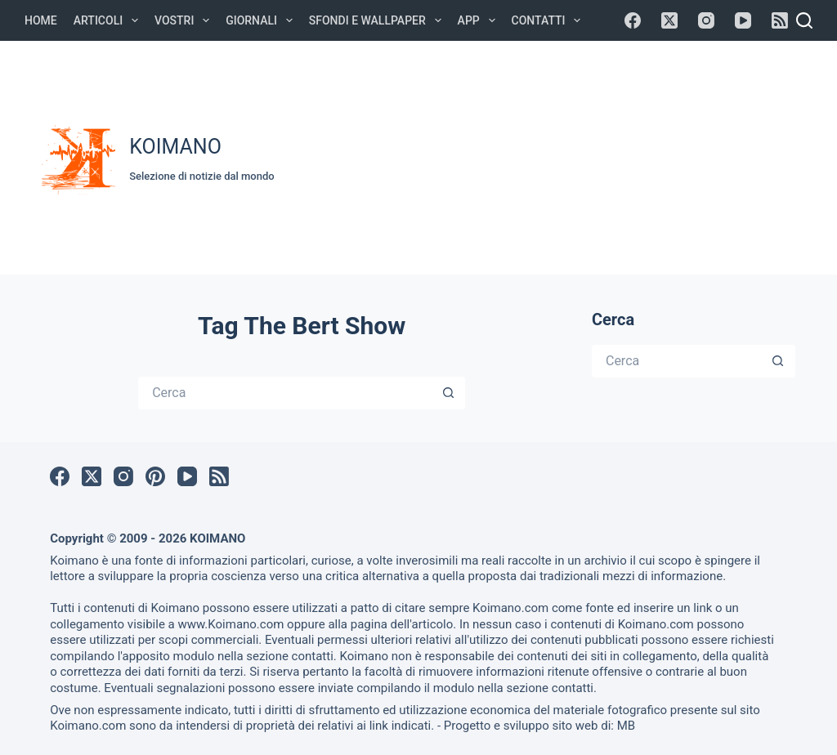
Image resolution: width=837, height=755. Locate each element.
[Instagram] (706, 20)
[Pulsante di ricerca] (448, 393)
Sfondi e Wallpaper (378, 20)
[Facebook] (632, 20)
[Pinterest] (155, 476)
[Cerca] (804, 20)
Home (41, 20)
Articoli (109, 20)
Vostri (185, 20)
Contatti (550, 20)
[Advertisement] (564, 155)
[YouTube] (743, 20)
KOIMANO (175, 147)
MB (626, 725)
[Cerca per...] (285, 393)
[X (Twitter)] (669, 20)
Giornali (262, 20)
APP (480, 20)
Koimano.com (510, 608)
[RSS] (780, 20)
